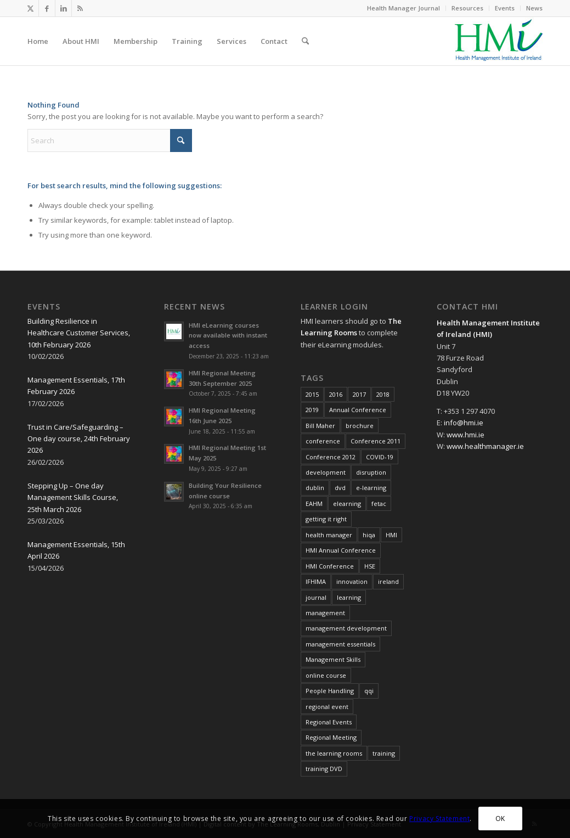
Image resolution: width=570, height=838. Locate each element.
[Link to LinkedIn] (63, 8)
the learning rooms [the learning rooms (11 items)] (334, 753)
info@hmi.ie (463, 423)
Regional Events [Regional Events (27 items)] (329, 722)
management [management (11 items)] (325, 613)
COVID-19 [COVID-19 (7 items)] (379, 457)
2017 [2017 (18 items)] (359, 394)
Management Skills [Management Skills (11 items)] (333, 659)
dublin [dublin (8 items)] (315, 487)
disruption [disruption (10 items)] (371, 472)
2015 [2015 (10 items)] (312, 394)
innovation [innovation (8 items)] (352, 581)
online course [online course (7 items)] (326, 675)
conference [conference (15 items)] (323, 441)
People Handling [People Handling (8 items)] (330, 691)
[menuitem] (404, 8)
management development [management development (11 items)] (346, 628)
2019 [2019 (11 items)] (312, 410)
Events (505, 8)
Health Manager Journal (403, 8)
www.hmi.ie (465, 435)
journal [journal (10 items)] (316, 597)
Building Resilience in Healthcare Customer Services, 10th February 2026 (78, 333)
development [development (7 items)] (326, 472)
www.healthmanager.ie (485, 446)
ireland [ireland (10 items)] (388, 581)
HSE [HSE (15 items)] (369, 566)
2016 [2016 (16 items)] (335, 394)
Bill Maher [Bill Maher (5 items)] (320, 425)
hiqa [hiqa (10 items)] (369, 535)
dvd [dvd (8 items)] (340, 487)
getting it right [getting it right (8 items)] (326, 519)
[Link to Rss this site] (80, 8)
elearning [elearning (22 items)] (347, 503)
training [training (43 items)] (384, 753)
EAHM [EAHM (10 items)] (314, 503)
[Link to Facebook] (47, 8)
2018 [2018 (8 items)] (383, 394)
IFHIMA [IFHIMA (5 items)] (316, 581)
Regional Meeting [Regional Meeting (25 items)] (331, 737)
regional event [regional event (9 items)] (327, 706)
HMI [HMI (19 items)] (391, 535)
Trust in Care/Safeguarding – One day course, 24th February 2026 (78, 438)
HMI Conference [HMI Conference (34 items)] (330, 566)
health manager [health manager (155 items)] (329, 535)
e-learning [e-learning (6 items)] (371, 487)
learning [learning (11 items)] (349, 597)
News (534, 8)
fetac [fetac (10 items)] (378, 503)
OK (500, 818)
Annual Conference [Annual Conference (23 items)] (357, 410)
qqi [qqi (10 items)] (369, 691)
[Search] (305, 41)
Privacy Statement (439, 818)
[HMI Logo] (499, 41)
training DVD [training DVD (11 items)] (324, 768)
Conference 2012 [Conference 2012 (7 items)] (330, 457)
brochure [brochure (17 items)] (360, 425)
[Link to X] (30, 8)
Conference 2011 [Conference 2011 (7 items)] (375, 441)
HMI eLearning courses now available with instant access (228, 335)
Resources (467, 8)
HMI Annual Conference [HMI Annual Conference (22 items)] (341, 550)
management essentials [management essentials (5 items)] (340, 644)
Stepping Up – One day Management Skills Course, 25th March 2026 (72, 497)
